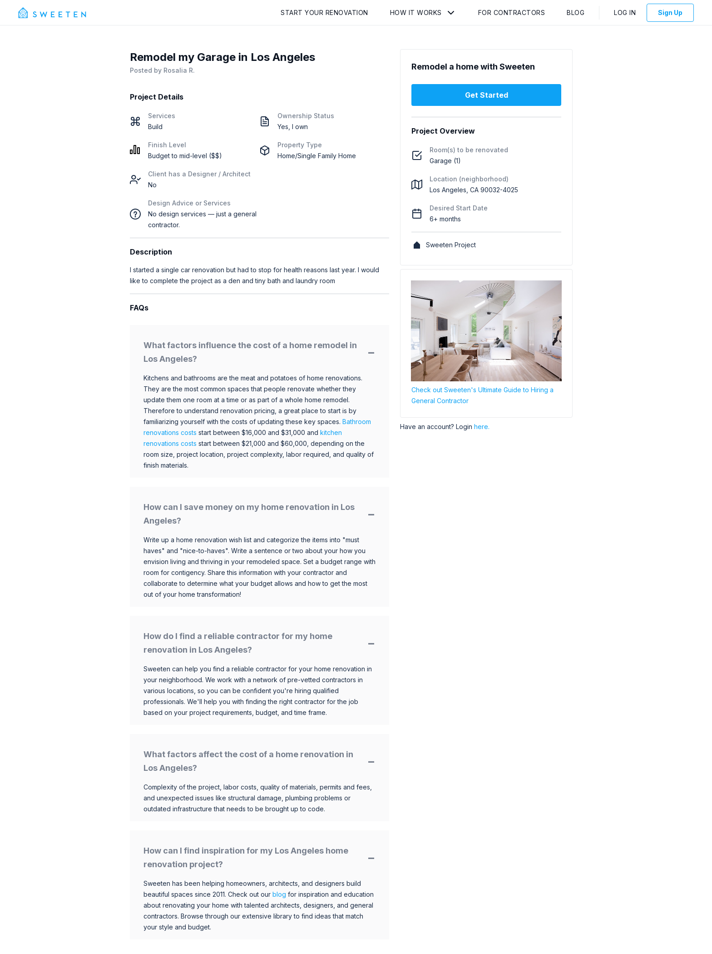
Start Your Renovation (324, 12)
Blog (575, 12)
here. (482, 426)
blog (279, 894)
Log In (625, 12)
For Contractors (511, 12)
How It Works (416, 12)
